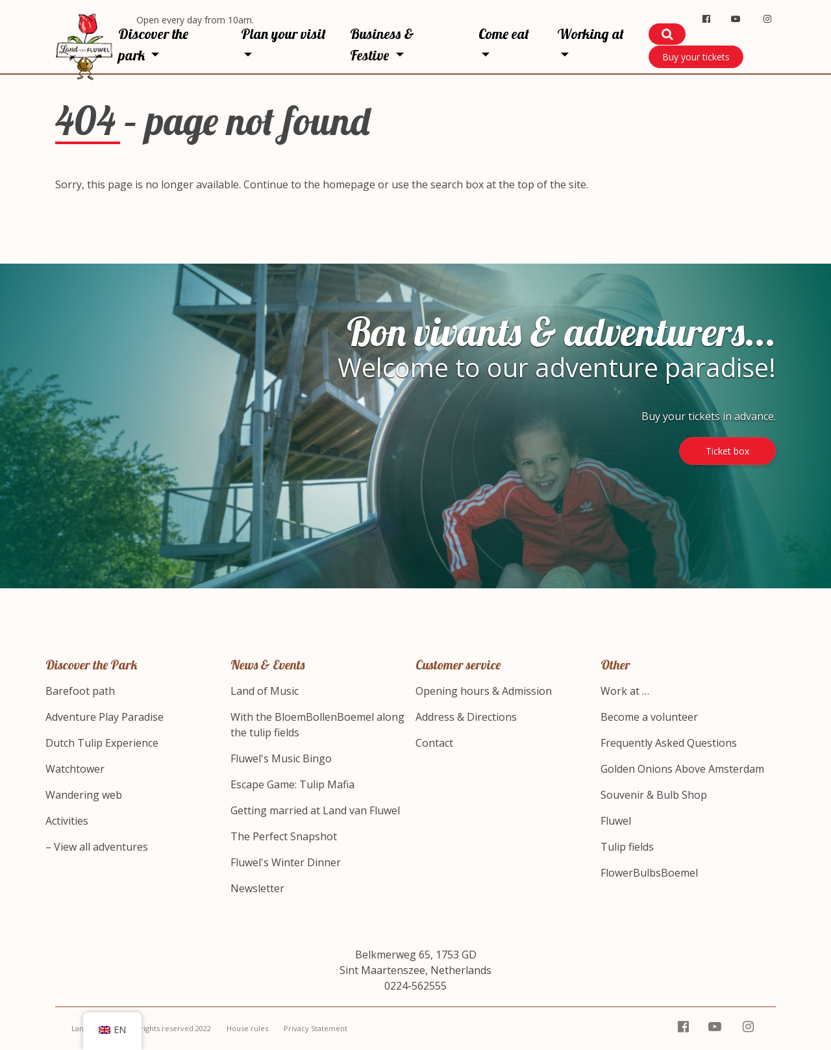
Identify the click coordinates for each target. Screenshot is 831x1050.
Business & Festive (382, 44)
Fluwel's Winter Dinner (285, 862)
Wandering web (83, 795)
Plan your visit (283, 34)
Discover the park (153, 44)
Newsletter (257, 888)
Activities (66, 821)
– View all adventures (96, 847)
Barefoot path (80, 691)
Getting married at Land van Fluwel (315, 810)
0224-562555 (415, 986)
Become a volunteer (649, 717)
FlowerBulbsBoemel (649, 873)
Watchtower (75, 769)
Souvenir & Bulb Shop (654, 795)
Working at (590, 34)
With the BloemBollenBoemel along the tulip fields (317, 725)
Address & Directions (466, 717)
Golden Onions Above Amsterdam (682, 769)
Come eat (503, 34)
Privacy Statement (315, 1028)
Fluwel (616, 821)
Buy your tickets (696, 57)
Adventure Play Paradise (104, 717)
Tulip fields (627, 847)
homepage (349, 184)
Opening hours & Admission (484, 691)
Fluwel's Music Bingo (281, 758)
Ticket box (727, 451)
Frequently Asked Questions (669, 743)
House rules (247, 1028)
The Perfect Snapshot (283, 836)
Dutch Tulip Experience (101, 743)
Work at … (625, 691)
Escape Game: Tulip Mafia (292, 784)
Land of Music (264, 691)
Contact (434, 743)
